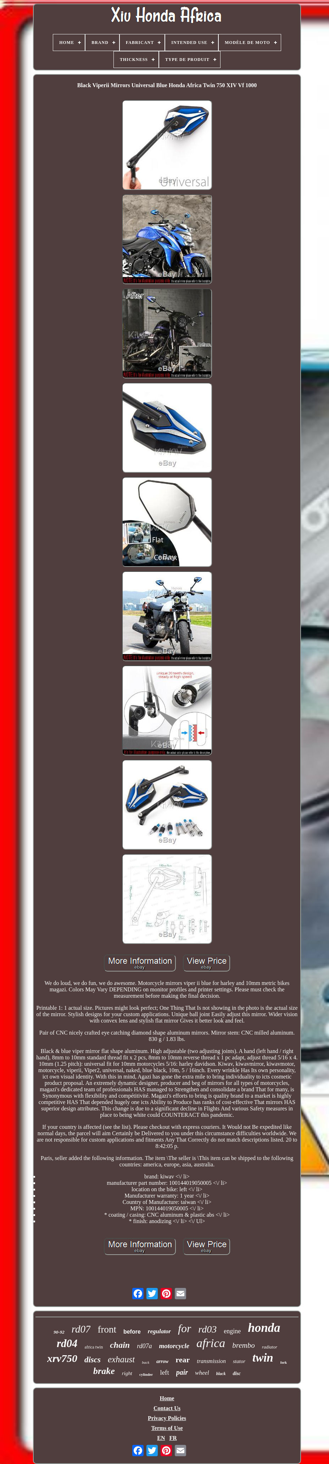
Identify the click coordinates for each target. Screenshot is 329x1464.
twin (262, 1357)
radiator (269, 1347)
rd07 (81, 1329)
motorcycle (174, 1346)
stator (239, 1361)
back (145, 1362)
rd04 (67, 1343)
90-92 (59, 1332)
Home (167, 1398)
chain (120, 1345)
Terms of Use (167, 1428)
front (106, 1329)
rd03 (207, 1329)
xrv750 (62, 1358)
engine (232, 1331)
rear (182, 1359)
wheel (202, 1372)
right (127, 1373)
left (164, 1372)
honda (264, 1328)
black (221, 1373)
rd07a (144, 1346)
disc (237, 1373)
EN (161, 1438)
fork (283, 1362)
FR (173, 1438)
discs (92, 1359)
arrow (162, 1361)
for (184, 1328)
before (132, 1332)
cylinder (146, 1374)
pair (182, 1372)
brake (104, 1371)
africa (210, 1343)
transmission (211, 1361)
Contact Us (167, 1408)
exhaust (121, 1359)
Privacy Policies (167, 1418)
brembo (243, 1345)
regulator (159, 1331)
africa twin (94, 1347)
